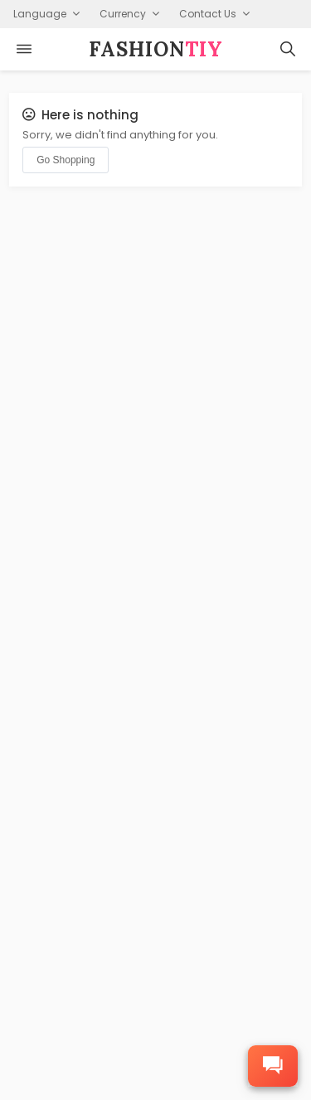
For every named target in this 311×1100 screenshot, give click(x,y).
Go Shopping (65, 160)
